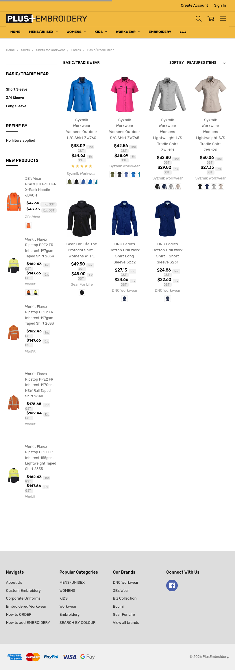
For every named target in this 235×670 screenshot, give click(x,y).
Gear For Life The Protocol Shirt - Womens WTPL (81, 250)
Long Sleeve (16, 106)
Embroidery (160, 32)
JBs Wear (121, 590)
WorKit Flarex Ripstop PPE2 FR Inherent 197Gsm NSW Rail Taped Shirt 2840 (39, 385)
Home (15, 32)
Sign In (220, 5)
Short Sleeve (16, 89)
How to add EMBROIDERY (28, 622)
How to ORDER (19, 614)
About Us (14, 582)
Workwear (128, 32)
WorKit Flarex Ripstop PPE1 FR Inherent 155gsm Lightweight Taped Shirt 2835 (40, 458)
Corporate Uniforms (23, 598)
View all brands (126, 622)
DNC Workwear (125, 582)
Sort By (176, 63)
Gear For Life (124, 614)
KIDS (101, 32)
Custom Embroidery (23, 590)
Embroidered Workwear (26, 606)
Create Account (194, 5)
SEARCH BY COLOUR (78, 622)
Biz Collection (124, 598)
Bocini (118, 606)
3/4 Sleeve (15, 98)
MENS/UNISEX (43, 32)
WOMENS (76, 32)
